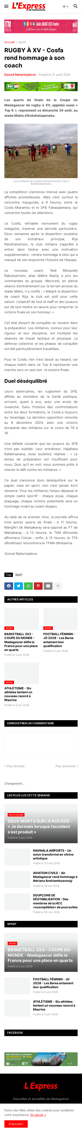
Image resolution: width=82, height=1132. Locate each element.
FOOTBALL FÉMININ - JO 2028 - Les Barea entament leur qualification (59, 640)
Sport (22, 42)
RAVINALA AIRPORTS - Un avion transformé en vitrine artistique (53, 854)
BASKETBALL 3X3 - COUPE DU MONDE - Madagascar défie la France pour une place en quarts (21, 642)
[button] (6, 6)
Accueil (9, 42)
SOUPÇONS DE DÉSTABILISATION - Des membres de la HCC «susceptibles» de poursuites (55, 901)
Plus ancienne (65, 766)
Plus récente (15, 766)
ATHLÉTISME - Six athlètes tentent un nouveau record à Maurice (18, 694)
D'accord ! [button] (16, 1124)
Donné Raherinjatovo (20, 74)
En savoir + (38, 1115)
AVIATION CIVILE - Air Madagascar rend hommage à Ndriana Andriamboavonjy (55, 876)
